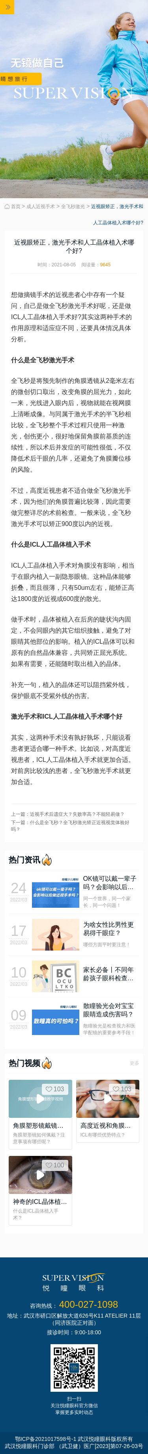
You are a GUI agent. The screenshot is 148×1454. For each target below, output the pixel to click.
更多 (134, 1063)
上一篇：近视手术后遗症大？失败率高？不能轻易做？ (68, 814)
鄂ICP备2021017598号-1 (46, 1439)
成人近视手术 (40, 206)
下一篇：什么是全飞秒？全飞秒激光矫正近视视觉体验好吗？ (70, 826)
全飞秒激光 (73, 206)
